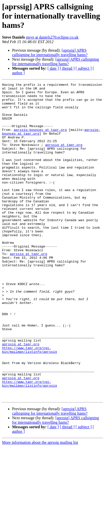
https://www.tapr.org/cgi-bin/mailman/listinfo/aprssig (29, 403)
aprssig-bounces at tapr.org (40, 139)
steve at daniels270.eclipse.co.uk (52, 37)
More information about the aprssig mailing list (40, 505)
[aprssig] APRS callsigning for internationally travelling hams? (49, 52)
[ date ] (53, 68)
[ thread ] (67, 68)
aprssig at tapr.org (63, 157)
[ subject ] (84, 68)
